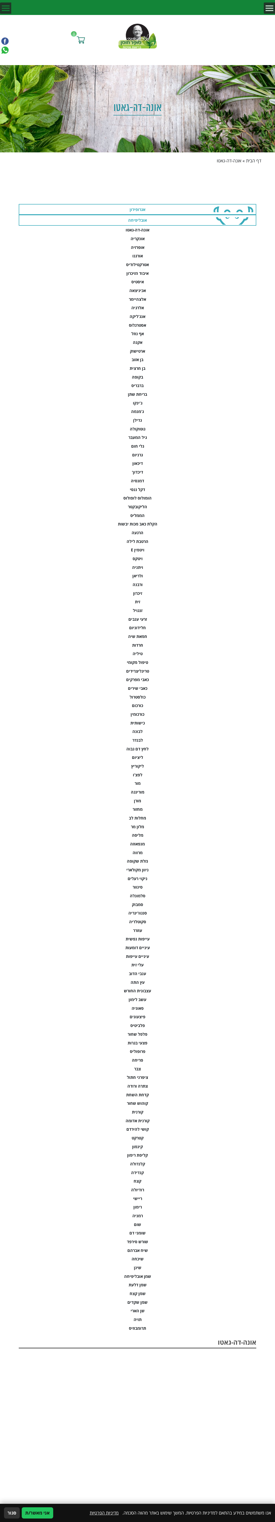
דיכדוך (137, 472)
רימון (137, 1207)
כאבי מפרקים (137, 679)
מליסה (137, 835)
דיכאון (137, 463)
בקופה (137, 377)
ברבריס (137, 385)
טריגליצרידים (137, 671)
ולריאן (137, 576)
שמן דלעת (138, 1285)
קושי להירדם (137, 1129)
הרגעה (137, 532)
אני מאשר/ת (37, 1513)
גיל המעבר (137, 437)
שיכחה (138, 1259)
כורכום (137, 705)
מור (138, 783)
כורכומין (137, 714)
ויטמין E (137, 550)
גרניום (137, 455)
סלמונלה (137, 896)
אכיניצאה (137, 290)
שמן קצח (138, 1293)
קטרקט (138, 1138)
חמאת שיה (137, 636)
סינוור (138, 887)
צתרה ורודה (137, 1086)
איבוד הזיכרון (137, 273)
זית (137, 602)
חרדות (137, 645)
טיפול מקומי (137, 662)
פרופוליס (137, 1051)
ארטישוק (137, 351)
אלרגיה (137, 307)
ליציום (137, 757)
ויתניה (137, 567)
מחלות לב (137, 818)
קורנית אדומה (138, 1120)
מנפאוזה (137, 844)
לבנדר (137, 740)
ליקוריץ (137, 766)
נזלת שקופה (137, 861)
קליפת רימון (137, 1155)
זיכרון (137, 593)
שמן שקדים (137, 1302)
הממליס (137, 515)
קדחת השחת (137, 1095)
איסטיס (137, 282)
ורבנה (138, 584)
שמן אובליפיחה (137, 1276)
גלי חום (137, 446)
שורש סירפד (137, 1241)
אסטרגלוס (137, 325)
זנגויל (137, 610)
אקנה (137, 342)
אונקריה (138, 238)
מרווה (138, 852)
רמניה (137, 1215)
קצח (137, 1181)
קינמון (137, 1146)
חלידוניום (137, 627)
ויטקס (138, 558)
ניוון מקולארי (137, 870)
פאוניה (138, 1008)
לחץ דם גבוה (137, 749)
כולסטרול (138, 697)
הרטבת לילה (137, 541)
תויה (138, 1319)
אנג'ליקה (137, 316)
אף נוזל (137, 333)
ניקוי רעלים (137, 878)
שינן (137, 1267)
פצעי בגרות (137, 1043)
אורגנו (137, 256)
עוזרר (137, 930)
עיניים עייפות (137, 956)
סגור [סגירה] (11, 1513)
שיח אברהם (137, 1250)
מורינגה (137, 792)
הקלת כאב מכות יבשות (137, 524)
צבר (137, 1069)
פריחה (137, 1060)
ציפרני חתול (137, 1077)
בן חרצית (137, 368)
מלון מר (137, 826)
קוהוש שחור (137, 1103)
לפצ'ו (137, 775)
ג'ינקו (137, 403)
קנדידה (137, 1172)
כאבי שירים (137, 688)
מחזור (138, 809)
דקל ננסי (137, 489)
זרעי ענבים (137, 619)
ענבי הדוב (137, 973)
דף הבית (253, 161)
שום (137, 1224)
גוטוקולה (137, 429)
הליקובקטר (137, 506)
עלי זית (137, 965)
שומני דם (137, 1233)
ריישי (137, 1198)
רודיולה (137, 1190)
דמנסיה (137, 481)
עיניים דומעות (137, 947)
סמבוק (137, 904)
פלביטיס (137, 1025)
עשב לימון (137, 999)
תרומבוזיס (137, 1328)
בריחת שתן (137, 394)
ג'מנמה (137, 411)
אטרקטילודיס (137, 264)
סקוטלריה (137, 921)
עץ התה (138, 982)
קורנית (137, 1112)
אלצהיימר (137, 299)
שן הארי (138, 1311)
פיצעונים (137, 1016)
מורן (137, 801)
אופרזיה (137, 247)
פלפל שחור (137, 1034)
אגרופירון (137, 209)
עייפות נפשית (138, 939)
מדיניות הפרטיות (104, 1513)
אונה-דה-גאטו (137, 230)
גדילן (137, 420)
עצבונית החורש (137, 991)
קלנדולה (137, 1164)
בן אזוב (137, 359)
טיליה (138, 653)
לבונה (137, 731)
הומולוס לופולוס (137, 498)
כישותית (137, 723)
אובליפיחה (137, 220)
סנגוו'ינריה (137, 913)
